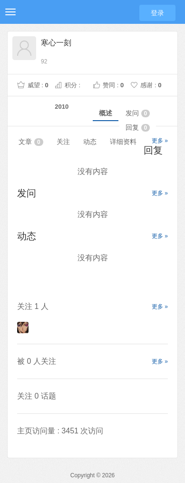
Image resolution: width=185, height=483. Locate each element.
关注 (63, 141)
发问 (138, 113)
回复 (138, 127)
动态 (90, 141)
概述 (105, 113)
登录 (157, 13)
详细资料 (123, 141)
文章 (31, 142)
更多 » (160, 140)
